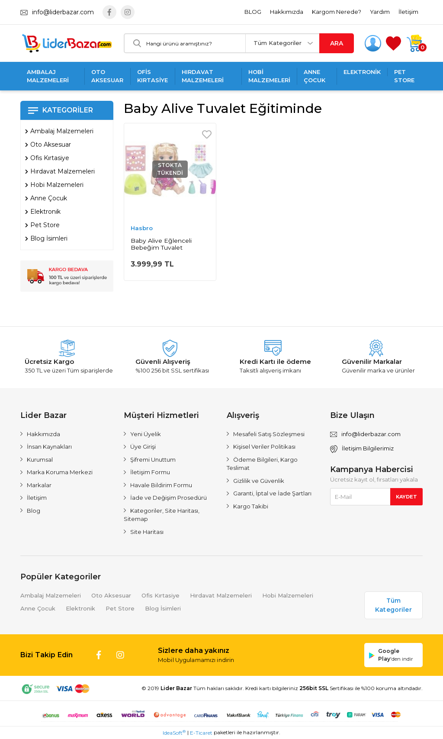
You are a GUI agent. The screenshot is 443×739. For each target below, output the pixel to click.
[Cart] (414, 43)
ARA (336, 43)
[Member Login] (373, 43)
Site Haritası (147, 531)
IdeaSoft (174, 732)
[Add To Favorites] (207, 135)
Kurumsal (40, 459)
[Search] (185, 43)
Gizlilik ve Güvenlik (258, 480)
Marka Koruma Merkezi (60, 472)
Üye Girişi (143, 446)
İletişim (408, 11)
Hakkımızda (286, 11)
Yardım (380, 11)
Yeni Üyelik (145, 434)
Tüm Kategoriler (278, 42)
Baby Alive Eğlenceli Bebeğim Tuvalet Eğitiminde (161, 244)
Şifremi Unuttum (153, 459)
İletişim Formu (150, 472)
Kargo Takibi (250, 506)
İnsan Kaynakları (49, 446)
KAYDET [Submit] (406, 497)
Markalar (39, 485)
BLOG (252, 11)
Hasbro (142, 228)
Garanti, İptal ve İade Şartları (272, 493)
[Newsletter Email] (376, 496)
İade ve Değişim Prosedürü (168, 497)
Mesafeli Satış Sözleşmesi (269, 434)
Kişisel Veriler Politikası (264, 446)
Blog (33, 510)
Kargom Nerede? (336, 11)
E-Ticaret (201, 732)
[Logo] (66, 43)
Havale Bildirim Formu (161, 485)
